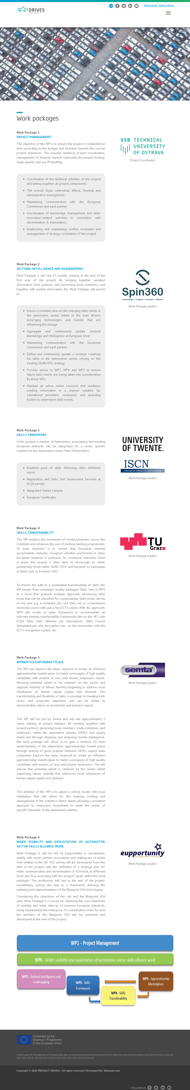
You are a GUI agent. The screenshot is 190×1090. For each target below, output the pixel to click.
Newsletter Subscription (159, 5)
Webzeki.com (112, 1070)
